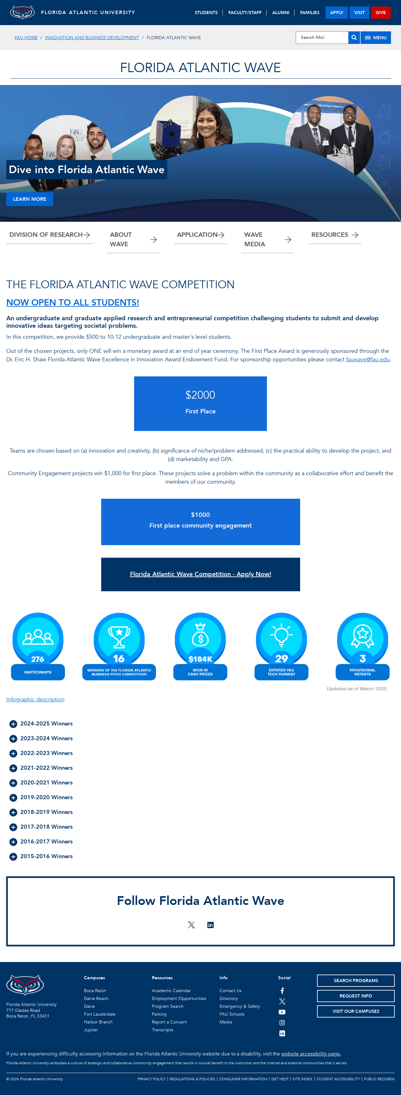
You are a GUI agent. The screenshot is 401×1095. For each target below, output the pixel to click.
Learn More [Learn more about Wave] (29, 199)
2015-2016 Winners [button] (46, 856)
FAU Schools (232, 1014)
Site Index (302, 1079)
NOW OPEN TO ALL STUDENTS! (72, 303)
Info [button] (224, 978)
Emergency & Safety (240, 1006)
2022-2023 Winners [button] (46, 753)
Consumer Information (243, 1079)
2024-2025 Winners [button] (46, 724)
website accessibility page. (311, 1053)
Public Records (379, 1079)
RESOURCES (329, 235)
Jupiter (91, 1030)
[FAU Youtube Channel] (282, 1012)
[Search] (354, 37)
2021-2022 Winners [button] (46, 768)
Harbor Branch (98, 1022)
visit (359, 13)
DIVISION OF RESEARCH (46, 235)
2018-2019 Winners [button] (46, 812)
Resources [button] (162, 978)
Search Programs (356, 981)
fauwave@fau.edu (368, 360)
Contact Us (231, 991)
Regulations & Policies (192, 1079)
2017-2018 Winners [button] (46, 827)
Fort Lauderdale (100, 1014)
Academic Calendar (171, 991)
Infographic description (35, 700)
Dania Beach (96, 999)
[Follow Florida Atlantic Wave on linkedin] (210, 925)
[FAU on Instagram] (282, 1022)
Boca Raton (95, 991)
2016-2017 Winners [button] (46, 842)
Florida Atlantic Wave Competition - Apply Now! (200, 574)
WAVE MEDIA (254, 239)
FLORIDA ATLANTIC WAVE (200, 68)
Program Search (168, 1006)
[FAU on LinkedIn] (282, 1033)
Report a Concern (169, 1022)
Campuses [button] (94, 978)
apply (336, 13)
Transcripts (162, 1030)
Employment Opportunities (179, 999)
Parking (159, 1014)
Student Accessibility (338, 1079)
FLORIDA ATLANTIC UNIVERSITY (88, 12)
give (381, 13)
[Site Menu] (376, 37)
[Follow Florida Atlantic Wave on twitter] (191, 925)
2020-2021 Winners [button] (46, 783)
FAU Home (26, 38)
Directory (229, 999)
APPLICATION (197, 235)
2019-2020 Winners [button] (46, 797)
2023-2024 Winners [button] (46, 738)
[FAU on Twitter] (282, 1001)
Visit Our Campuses (356, 1011)
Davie (89, 1006)
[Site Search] (328, 37)
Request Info (356, 996)
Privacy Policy (152, 1079)
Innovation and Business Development (92, 38)
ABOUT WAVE (121, 239)
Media (226, 1022)
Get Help (280, 1079)
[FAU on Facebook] (282, 990)
